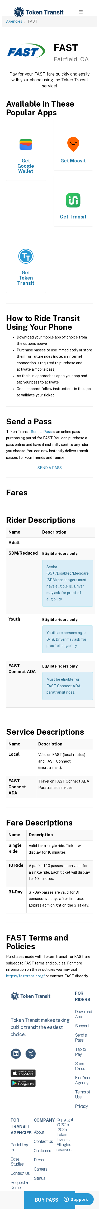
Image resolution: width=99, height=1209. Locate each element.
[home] (38, 12)
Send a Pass (41, 432)
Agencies (14, 21)
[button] (80, 12)
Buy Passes (49, 1200)
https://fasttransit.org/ (25, 976)
